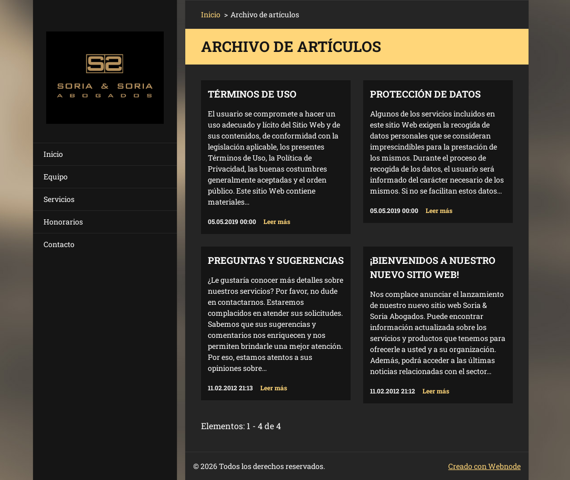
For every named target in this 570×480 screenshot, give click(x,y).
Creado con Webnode (484, 466)
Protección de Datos (425, 94)
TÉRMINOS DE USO (252, 94)
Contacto (59, 244)
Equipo (56, 177)
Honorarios (63, 222)
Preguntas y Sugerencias (276, 260)
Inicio (53, 154)
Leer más (276, 221)
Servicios (59, 199)
